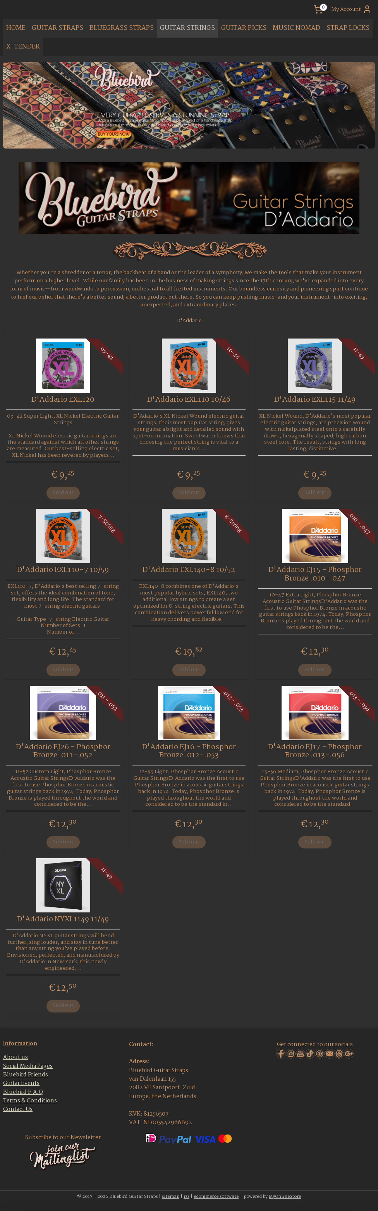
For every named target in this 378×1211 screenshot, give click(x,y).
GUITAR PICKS (243, 28)
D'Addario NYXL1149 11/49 (63, 920)
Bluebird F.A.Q (23, 1092)
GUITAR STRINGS (187, 28)
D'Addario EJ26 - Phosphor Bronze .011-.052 (63, 751)
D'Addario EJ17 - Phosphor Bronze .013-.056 (315, 751)
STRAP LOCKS (347, 28)
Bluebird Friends (25, 1075)
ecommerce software (216, 1196)
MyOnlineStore (285, 1196)
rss (186, 1196)
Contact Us (18, 1109)
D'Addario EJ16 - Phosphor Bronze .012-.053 (189, 751)
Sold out (63, 492)
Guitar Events (21, 1083)
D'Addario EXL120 (62, 400)
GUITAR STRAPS (57, 28)
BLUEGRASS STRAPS (121, 28)
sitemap (170, 1196)
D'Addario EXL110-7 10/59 (63, 570)
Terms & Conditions (30, 1101)
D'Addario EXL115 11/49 (315, 400)
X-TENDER (23, 46)
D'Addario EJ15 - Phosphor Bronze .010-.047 (315, 574)
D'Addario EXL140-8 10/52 (189, 570)
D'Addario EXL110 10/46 (188, 400)
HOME (16, 28)
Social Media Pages (28, 1066)
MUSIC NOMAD (296, 28)
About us (15, 1057)
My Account (351, 9)
